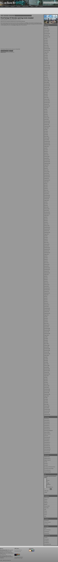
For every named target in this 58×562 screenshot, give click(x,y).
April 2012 (46, 281)
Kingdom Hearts (47, 456)
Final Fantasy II (46, 420)
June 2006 (46, 399)
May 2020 (46, 132)
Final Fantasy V (46, 425)
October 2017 (46, 178)
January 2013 (46, 266)
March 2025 (46, 45)
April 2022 (46, 95)
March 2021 (46, 116)
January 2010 (46, 326)
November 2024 (47, 48)
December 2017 (47, 175)
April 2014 (46, 240)
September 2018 (47, 163)
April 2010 (46, 321)
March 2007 (46, 384)
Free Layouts (46, 539)
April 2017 (46, 188)
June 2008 (46, 358)
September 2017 (47, 180)
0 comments (19, 19)
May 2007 (46, 380)
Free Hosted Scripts (47, 544)
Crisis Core (46, 435)
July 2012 (45, 276)
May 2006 (46, 400)
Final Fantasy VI (47, 427)
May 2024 (46, 57)
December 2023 (47, 65)
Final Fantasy (46, 418)
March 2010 (46, 323)
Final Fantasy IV (47, 423)
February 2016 (46, 208)
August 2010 (46, 315)
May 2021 (46, 112)
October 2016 (46, 198)
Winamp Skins (46, 533)
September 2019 (47, 144)
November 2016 (47, 197)
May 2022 (46, 94)
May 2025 (46, 41)
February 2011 (46, 304)
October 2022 (46, 87)
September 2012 (47, 272)
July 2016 (45, 202)
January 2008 (46, 367)
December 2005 (47, 409)
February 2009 (46, 345)
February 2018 (46, 171)
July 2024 (45, 53)
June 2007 (46, 379)
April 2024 (46, 58)
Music (45, 528)
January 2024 (46, 63)
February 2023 (46, 80)
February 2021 (46, 117)
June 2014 (46, 237)
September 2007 (47, 374)
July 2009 (45, 336)
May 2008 (46, 360)
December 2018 (47, 159)
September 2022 (47, 89)
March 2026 (46, 28)
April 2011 (46, 301)
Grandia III (46, 465)
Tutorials (45, 537)
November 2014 (47, 229)
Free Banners (46, 542)
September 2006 (47, 394)
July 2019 (45, 148)
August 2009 (46, 335)
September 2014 (47, 232)
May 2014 (46, 239)
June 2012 (46, 277)
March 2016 (46, 207)
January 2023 (46, 82)
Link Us (45, 514)
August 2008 (46, 355)
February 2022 (46, 99)
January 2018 (46, 173)
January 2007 (46, 387)
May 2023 (46, 75)
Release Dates (25, 6)
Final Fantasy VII (47, 428)
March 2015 (46, 223)
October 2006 (46, 392)
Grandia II (46, 463)
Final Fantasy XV (47, 452)
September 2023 (47, 68)
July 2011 (45, 296)
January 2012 (46, 286)
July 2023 (45, 72)
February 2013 (46, 264)
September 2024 (47, 50)
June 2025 (46, 40)
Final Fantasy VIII (47, 437)
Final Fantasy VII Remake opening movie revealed (23, 15)
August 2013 (46, 254)
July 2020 (45, 129)
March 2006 (46, 404)
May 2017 (46, 186)
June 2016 (46, 203)
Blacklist (45, 504)
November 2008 (47, 350)
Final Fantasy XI (47, 444)
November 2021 (47, 102)
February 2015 (46, 225)
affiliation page (19, 558)
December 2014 (47, 227)
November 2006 (47, 390)
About (32, 6)
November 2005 (47, 411)
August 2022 (46, 90)
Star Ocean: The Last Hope (48, 468)
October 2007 (46, 372)
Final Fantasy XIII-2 (47, 449)
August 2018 (46, 164)
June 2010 (46, 318)
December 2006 (47, 389)
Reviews (18, 6)
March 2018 (46, 170)
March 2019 (46, 154)
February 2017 (46, 191)
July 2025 (45, 38)
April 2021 (46, 114)
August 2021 (46, 107)
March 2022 (46, 97)
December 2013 (47, 247)
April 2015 (46, 222)
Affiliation (46, 502)
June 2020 (46, 131)
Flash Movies (46, 520)
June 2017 (46, 185)
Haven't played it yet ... (49, 487)
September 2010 (47, 313)
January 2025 (46, 47)
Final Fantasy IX (47, 438)
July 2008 (45, 357)
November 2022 (47, 85)
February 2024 (46, 62)
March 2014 (46, 242)
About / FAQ (46, 507)
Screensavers (46, 531)
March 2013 (46, 262)
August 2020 (46, 127)
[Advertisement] (29, 10)
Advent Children (47, 432)
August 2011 (46, 294)
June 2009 (46, 338)
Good (47, 481)
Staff (36, 6)
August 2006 (46, 395)
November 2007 (47, 370)
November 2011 (47, 289)
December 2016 (47, 195)
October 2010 (46, 311)
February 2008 (46, 365)
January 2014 (46, 245)
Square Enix (11, 50)
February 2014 (46, 244)
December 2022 (47, 84)
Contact (41, 6)
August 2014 (46, 234)
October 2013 (46, 250)
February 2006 (46, 406)
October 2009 (46, 331)
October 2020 (46, 124)
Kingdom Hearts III (47, 460)
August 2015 (46, 215)
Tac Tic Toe (46, 523)
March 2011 (46, 303)
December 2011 (47, 288)
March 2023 (46, 79)
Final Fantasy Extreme (18, 550)
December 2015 (47, 212)
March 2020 (46, 136)
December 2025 (47, 33)
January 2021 (46, 119)
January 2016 (46, 210)
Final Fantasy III (46, 422)
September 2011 (47, 293)
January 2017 (46, 193)
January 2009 (46, 347)
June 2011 (46, 298)
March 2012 (46, 282)
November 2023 (47, 67)
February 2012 (46, 284)
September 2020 (47, 126)
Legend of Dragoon (47, 471)
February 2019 (46, 156)
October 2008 (46, 352)
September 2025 (47, 36)
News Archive (6, 15)
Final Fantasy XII (47, 445)
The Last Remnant (47, 470)
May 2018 (46, 168)
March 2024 (46, 60)
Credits (45, 511)
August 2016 (46, 200)
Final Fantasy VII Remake (5, 50)
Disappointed (48, 484)
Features (12, 6)
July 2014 (45, 235)
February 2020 (11, 15)
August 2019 (46, 146)
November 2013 (47, 249)
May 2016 (46, 205)
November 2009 (47, 330)
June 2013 (46, 257)
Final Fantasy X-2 (47, 442)
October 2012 (46, 271)
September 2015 (47, 213)
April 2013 (46, 261)
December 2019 (47, 141)
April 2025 (46, 43)
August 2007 (46, 375)
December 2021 (47, 100)
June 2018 (46, 166)
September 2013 (47, 252)
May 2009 (46, 340)
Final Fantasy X (46, 440)
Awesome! (47, 480)
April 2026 (46, 26)
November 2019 (47, 143)
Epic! (46, 478)
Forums (7, 6)
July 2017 (45, 183)
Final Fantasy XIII (47, 447)
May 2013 (46, 259)
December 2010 (47, 308)
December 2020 (47, 121)
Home (1, 6)
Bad (46, 485)
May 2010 (46, 320)
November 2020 (47, 122)
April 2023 (46, 77)
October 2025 (46, 35)
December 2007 (47, 368)
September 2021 (47, 106)
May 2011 (46, 299)
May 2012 (46, 279)
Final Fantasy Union (17, 551)
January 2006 (46, 407)
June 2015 (46, 218)
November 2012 (47, 269)
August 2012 (46, 274)
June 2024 (46, 55)
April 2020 (46, 134)
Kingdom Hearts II (47, 458)
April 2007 (46, 382)
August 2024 (46, 52)
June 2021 (46, 111)
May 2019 (46, 151)
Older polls (46, 490)
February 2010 (46, 325)
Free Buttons (46, 540)
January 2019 (46, 158)
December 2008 (47, 348)
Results (46, 492)
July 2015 (45, 217)
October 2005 (46, 412)
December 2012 (47, 267)
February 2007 (46, 385)
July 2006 (45, 397)
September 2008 (47, 353)
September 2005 (47, 414)
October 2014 (46, 230)
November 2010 (47, 309)
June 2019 (46, 149)
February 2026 (46, 30)
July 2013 (45, 256)
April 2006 (46, 402)
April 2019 (46, 153)
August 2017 (46, 181)
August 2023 (46, 70)
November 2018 (47, 161)
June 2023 (46, 73)
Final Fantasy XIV (47, 450)
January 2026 (46, 31)
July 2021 (45, 109)
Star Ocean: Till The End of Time (49, 466)
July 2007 (45, 377)
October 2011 (46, 291)
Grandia (45, 461)
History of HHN (46, 506)
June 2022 (46, 92)
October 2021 (46, 104)
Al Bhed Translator (47, 522)
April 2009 (46, 341)
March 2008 (46, 363)
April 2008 (46, 362)
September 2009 (47, 333)
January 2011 (46, 306)
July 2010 (45, 316)
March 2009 (46, 343)
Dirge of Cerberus (47, 433)
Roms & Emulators (47, 529)
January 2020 (46, 139)
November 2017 (47, 176)
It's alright (47, 483)
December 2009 (47, 328)
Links (45, 516)
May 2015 (46, 220)
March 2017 (46, 190)
